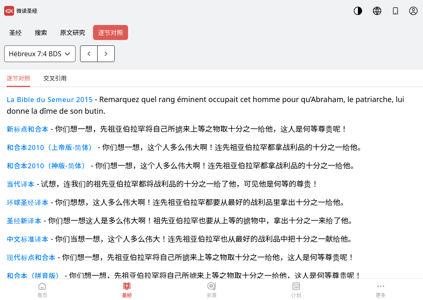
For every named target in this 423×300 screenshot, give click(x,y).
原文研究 (72, 32)
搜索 (41, 32)
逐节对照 (110, 32)
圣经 (15, 32)
